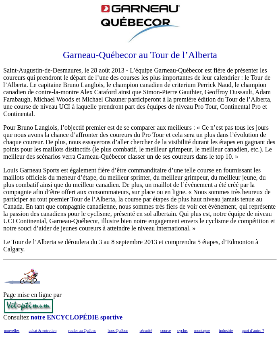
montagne (202, 330)
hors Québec (118, 330)
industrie (226, 330)
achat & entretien (42, 330)
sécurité (146, 330)
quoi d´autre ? (253, 330)
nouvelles (11, 330)
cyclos (182, 330)
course (165, 330)
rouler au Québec (82, 330)
